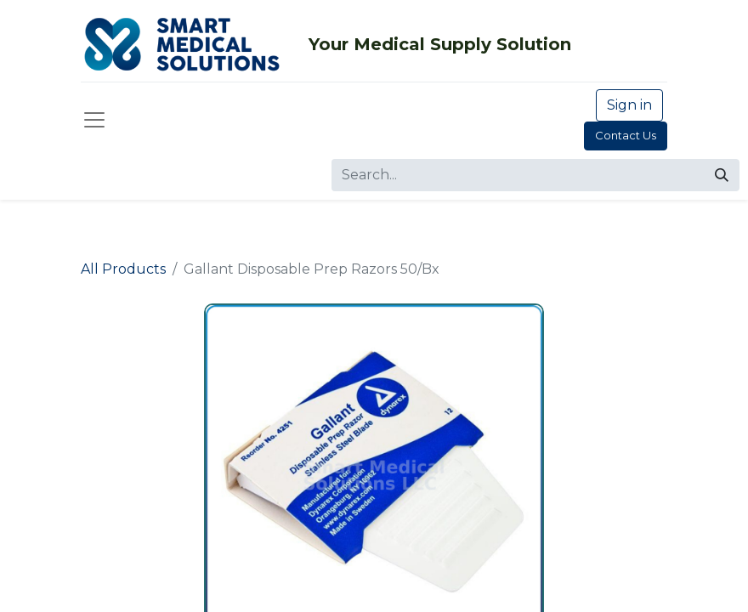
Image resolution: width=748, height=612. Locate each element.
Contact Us (625, 135)
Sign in (629, 105)
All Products (123, 269)
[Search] (722, 175)
